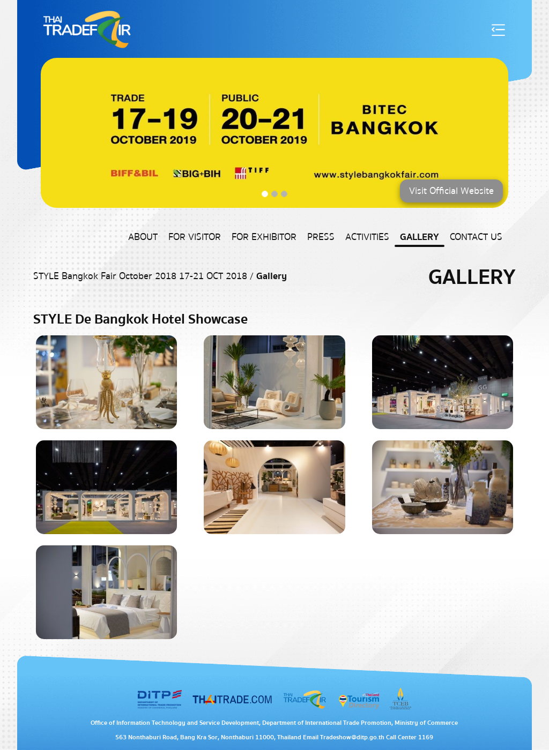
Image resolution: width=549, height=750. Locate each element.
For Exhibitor (264, 237)
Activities (367, 237)
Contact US (476, 237)
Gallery (419, 237)
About (143, 237)
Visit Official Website (451, 191)
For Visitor (194, 237)
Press (321, 237)
